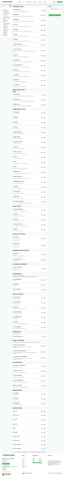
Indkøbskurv (23, 460)
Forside (23, 458)
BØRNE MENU (5, 32)
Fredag (37, 461)
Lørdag (37, 462)
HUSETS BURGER (5, 29)
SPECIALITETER (5, 26)
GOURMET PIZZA (5, 10)
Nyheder (23, 463)
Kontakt (23, 465)
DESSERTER (5, 33)
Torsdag (37, 460)
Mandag (37, 458)
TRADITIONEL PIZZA (6, 13)
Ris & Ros (23, 462)
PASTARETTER (5, 30)
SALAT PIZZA (5, 15)
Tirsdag (37, 459)
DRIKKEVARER (5, 35)
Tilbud (23, 461)
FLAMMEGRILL (5, 24)
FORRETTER (5, 27)
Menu (23, 459)
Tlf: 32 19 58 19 (4, 461)
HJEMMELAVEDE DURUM (5, 21)
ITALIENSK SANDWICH (6, 23)
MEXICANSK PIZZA (6, 12)
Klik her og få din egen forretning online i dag (7, 472)
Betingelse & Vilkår (24, 466)
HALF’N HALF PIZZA (6, 16)
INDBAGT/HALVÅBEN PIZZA (6, 19)
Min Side (23, 464)
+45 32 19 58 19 (6, 463)
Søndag (37, 463)
